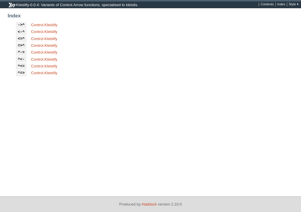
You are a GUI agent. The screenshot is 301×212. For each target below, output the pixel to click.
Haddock (149, 204)
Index (281, 4)
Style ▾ (294, 4)
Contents (267, 4)
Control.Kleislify (44, 25)
